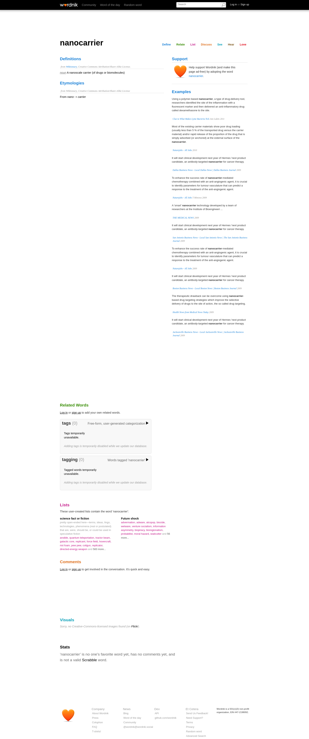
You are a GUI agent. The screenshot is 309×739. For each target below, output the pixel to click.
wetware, (126, 526)
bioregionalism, (154, 530)
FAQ (94, 726)
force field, (93, 541)
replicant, (81, 541)
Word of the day (110, 4)
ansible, (64, 537)
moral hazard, (142, 533)
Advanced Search (196, 735)
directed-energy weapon (74, 549)
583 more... (99, 549)
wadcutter (156, 533)
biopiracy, (140, 530)
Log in (64, 412)
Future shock (130, 518)
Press (95, 717)
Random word (133, 4)
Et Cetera (192, 709)
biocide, (161, 522)
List (192, 44)
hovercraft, (105, 541)
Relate (180, 44)
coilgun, (87, 545)
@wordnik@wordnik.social (138, 726)
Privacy (190, 726)
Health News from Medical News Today (190, 312)
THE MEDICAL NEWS (183, 218)
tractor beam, (103, 537)
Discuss (206, 44)
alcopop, (151, 522)
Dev (157, 709)
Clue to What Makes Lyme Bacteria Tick (191, 119)
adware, (141, 522)
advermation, (128, 522)
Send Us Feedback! (197, 713)
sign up (76, 412)
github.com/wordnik (165, 717)
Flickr (134, 626)
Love (243, 44)
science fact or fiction (74, 518)
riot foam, (65, 545)
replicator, (97, 545)
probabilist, (127, 533)
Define (166, 44)
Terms (189, 722)
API (157, 713)
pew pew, (77, 545)
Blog (125, 713)
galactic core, (68, 541)
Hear (231, 44)
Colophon (97, 722)
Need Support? (194, 717)
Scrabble (89, 660)
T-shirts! (96, 731)
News (126, 709)
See (219, 44)
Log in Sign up (239, 4)
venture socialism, (142, 526)
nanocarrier (196, 76)
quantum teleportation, (82, 537)
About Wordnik (100, 713)
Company (98, 709)
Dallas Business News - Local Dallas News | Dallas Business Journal (204, 170)
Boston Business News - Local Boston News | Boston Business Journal (204, 288)
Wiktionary (71, 66)
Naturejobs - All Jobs (182, 150)
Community (89, 4)
